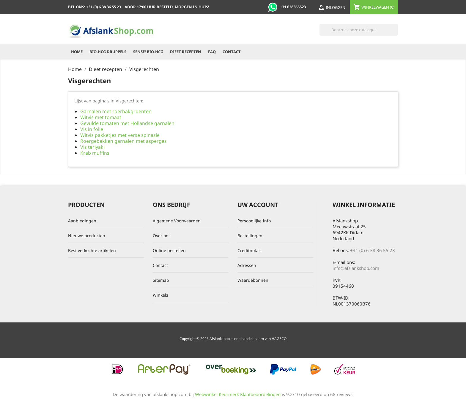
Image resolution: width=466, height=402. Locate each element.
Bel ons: (95, 7)
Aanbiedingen (82, 221)
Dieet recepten (185, 51)
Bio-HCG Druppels (107, 51)
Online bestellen (169, 250)
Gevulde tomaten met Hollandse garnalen (127, 123)
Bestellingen (249, 235)
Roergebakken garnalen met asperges (123, 141)
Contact (232, 51)
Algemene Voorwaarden (177, 221)
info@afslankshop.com (356, 268)
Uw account (257, 205)
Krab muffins (94, 153)
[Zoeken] (358, 30)
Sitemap (161, 280)
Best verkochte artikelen (92, 250)
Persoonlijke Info (254, 221)
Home (77, 51)
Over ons (162, 235)
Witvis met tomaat (100, 117)
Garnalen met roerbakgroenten (116, 111)
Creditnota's (249, 250)
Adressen (246, 265)
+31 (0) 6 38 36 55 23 (372, 250)
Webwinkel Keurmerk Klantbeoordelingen (238, 394)
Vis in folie (91, 129)
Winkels (160, 295)
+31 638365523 (287, 7)
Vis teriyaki (92, 147)
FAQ (212, 51)
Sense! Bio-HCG (148, 51)
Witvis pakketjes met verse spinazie (120, 135)
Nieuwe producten (86, 235)
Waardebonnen (252, 280)
